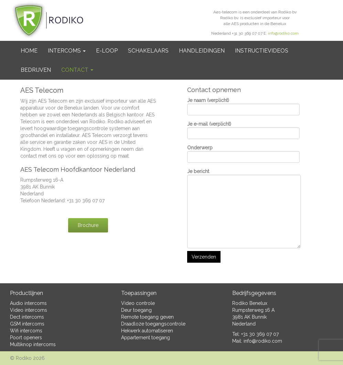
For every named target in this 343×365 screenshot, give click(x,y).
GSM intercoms (27, 324)
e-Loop (107, 50)
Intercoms (67, 50)
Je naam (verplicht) (243, 106)
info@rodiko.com (283, 33)
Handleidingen (202, 50)
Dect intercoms (27, 317)
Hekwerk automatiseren (147, 330)
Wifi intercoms (26, 330)
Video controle (138, 303)
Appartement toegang (145, 337)
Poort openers (26, 337)
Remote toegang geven (147, 317)
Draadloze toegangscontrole (153, 324)
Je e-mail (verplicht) (243, 130)
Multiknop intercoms (33, 344)
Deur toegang (136, 310)
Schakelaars (148, 50)
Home (29, 50)
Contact (77, 70)
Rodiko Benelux (249, 303)
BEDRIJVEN (36, 70)
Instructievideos (261, 50)
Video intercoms (28, 310)
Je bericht (244, 208)
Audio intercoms (28, 303)
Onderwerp (243, 154)
